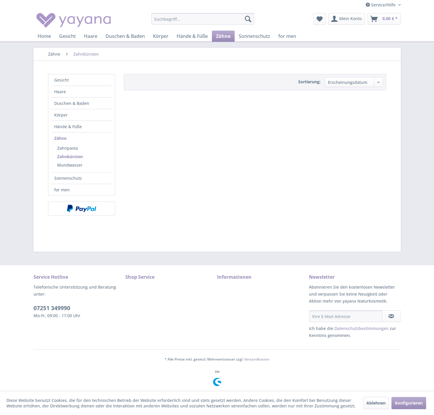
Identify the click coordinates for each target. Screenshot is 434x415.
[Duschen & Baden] (125, 36)
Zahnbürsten (70, 156)
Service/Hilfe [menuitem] (381, 5)
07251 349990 (52, 308)
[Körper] (161, 36)
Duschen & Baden (71, 103)
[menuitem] (202, 19)
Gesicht (61, 80)
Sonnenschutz (68, 178)
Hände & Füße (68, 126)
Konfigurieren (409, 403)
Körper (61, 115)
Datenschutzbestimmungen (361, 328)
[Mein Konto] (346, 19)
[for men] (287, 36)
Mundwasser (69, 165)
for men (62, 190)
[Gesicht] (67, 36)
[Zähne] (223, 36)
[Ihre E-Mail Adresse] (345, 316)
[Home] (44, 36)
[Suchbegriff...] (202, 19)
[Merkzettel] (319, 19)
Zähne (60, 138)
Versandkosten (257, 359)
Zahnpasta (67, 148)
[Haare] (90, 36)
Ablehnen (376, 403)
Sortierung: (309, 81)
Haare (60, 91)
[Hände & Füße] (192, 36)
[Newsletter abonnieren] (391, 316)
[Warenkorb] (384, 19)
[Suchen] (248, 19)
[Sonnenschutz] (254, 36)
